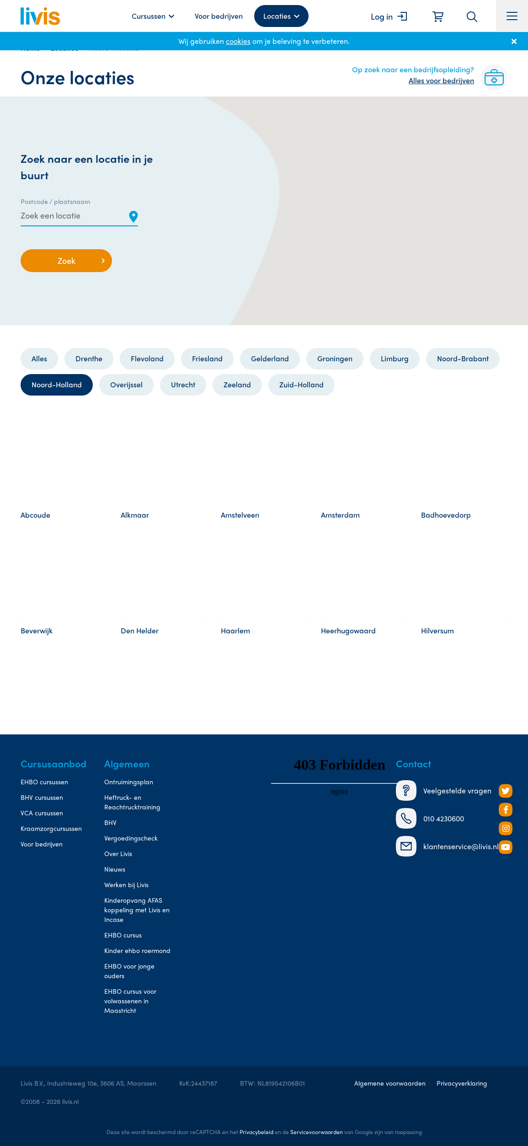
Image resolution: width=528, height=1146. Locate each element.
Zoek (66, 260)
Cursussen (148, 16)
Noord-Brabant (463, 358)
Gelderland (270, 358)
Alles (39, 358)
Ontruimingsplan (128, 781)
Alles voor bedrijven (441, 80)
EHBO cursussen (44, 781)
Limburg (395, 358)
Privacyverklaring (462, 1082)
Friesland (207, 358)
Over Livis (118, 853)
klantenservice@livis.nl (447, 846)
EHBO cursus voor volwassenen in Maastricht (130, 1000)
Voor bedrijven (219, 16)
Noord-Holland (57, 384)
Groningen (334, 358)
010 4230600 (430, 818)
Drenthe (88, 358)
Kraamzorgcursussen (51, 828)
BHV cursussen (42, 797)
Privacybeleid (256, 1132)
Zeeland (237, 384)
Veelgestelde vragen (443, 790)
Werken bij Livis (126, 884)
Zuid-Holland (301, 384)
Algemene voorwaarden (390, 1082)
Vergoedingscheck (131, 837)
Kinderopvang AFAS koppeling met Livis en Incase (137, 909)
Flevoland (147, 358)
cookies (238, 41)
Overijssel (126, 384)
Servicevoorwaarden (316, 1132)
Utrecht (183, 384)
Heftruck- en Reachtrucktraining (132, 802)
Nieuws (114, 868)
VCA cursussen (42, 812)
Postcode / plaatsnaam (55, 201)
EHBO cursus (123, 934)
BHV (110, 822)
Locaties (277, 16)
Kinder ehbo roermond (137, 950)
